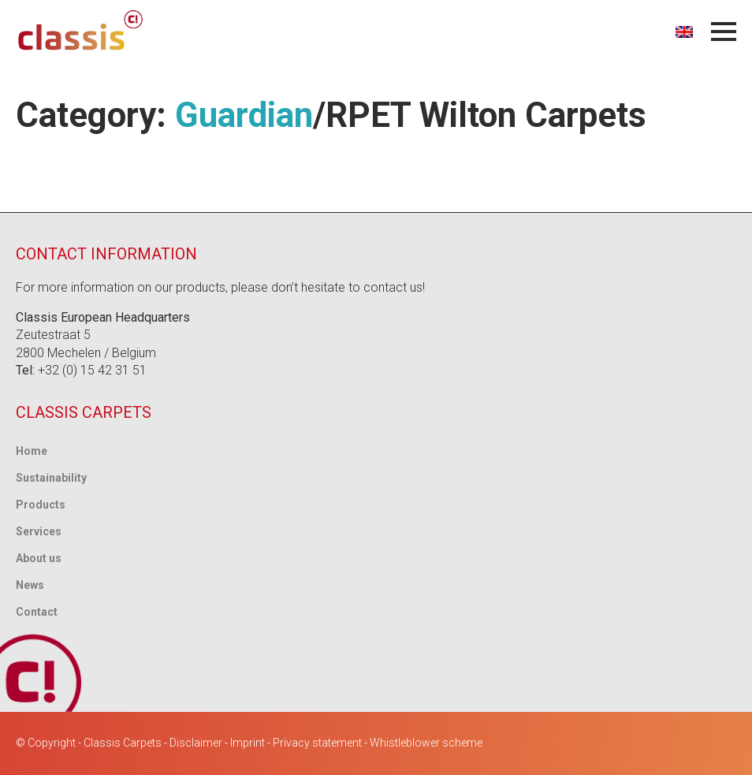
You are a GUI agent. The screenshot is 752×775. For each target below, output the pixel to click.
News (30, 585)
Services (38, 531)
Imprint (247, 742)
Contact (37, 611)
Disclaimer (195, 742)
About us (38, 558)
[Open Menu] (723, 31)
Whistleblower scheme (426, 742)
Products (40, 504)
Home (31, 451)
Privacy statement (317, 742)
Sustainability (51, 477)
